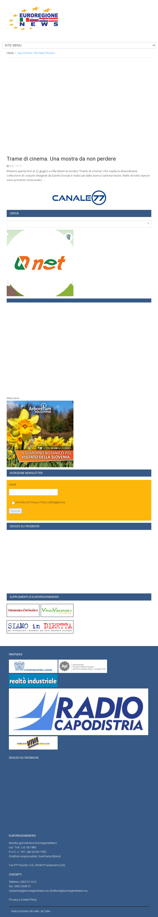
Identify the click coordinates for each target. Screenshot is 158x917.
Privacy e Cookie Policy (23, 899)
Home (10, 53)
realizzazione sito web (25, 911)
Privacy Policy (38, 502)
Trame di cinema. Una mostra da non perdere (61, 159)
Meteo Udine (13, 398)
